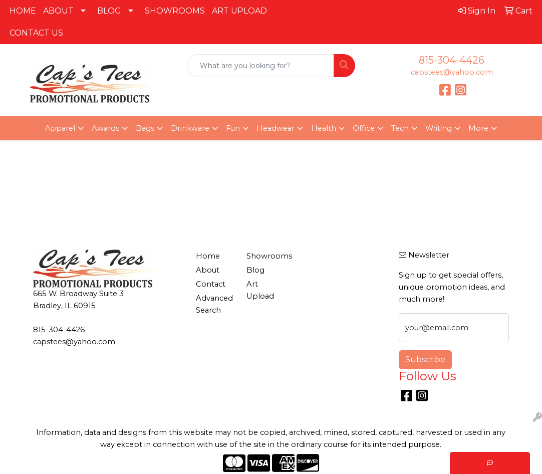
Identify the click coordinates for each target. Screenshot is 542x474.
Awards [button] (105, 128)
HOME (23, 11)
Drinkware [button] (190, 128)
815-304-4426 (451, 60)
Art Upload (260, 290)
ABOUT (58, 11)
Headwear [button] (275, 128)
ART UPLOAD (239, 11)
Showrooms (265, 256)
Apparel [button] (60, 128)
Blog (255, 270)
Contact (210, 284)
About (207, 270)
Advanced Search (214, 304)
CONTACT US (36, 33)
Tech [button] (400, 128)
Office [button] (364, 128)
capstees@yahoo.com (452, 72)
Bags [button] (145, 128)
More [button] (478, 128)
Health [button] (323, 128)
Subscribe (425, 359)
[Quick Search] (261, 65)
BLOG (109, 11)
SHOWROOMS (175, 11)
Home (208, 256)
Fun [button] (233, 128)
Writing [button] (438, 128)
